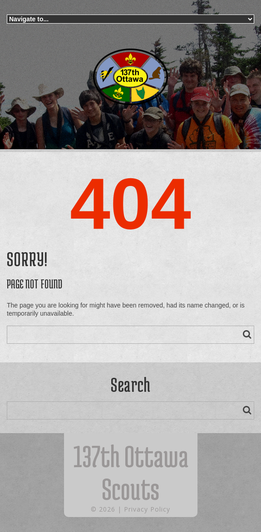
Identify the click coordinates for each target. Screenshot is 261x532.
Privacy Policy (147, 509)
